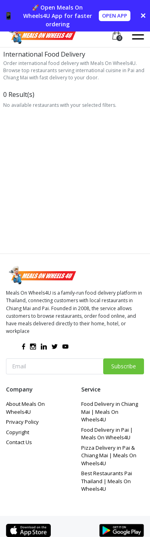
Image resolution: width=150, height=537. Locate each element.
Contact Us (19, 442)
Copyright (17, 432)
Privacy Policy (22, 421)
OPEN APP (114, 15)
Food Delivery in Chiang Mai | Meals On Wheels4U (109, 411)
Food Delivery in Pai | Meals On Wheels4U (107, 433)
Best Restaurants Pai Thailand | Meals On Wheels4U (106, 481)
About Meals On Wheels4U (25, 407)
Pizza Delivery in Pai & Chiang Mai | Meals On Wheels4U (108, 455)
